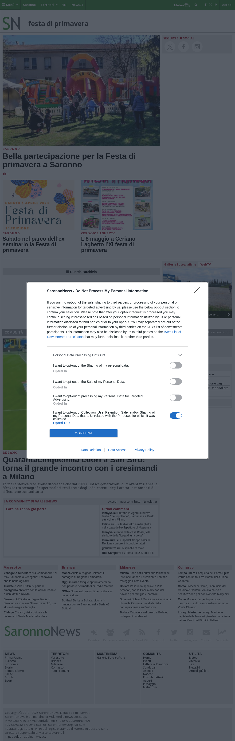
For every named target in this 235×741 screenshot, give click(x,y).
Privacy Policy (144, 450)
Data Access (117, 450)
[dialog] (117, 370)
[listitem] (117, 355)
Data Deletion (91, 450)
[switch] (176, 365)
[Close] (198, 291)
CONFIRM (83, 433)
